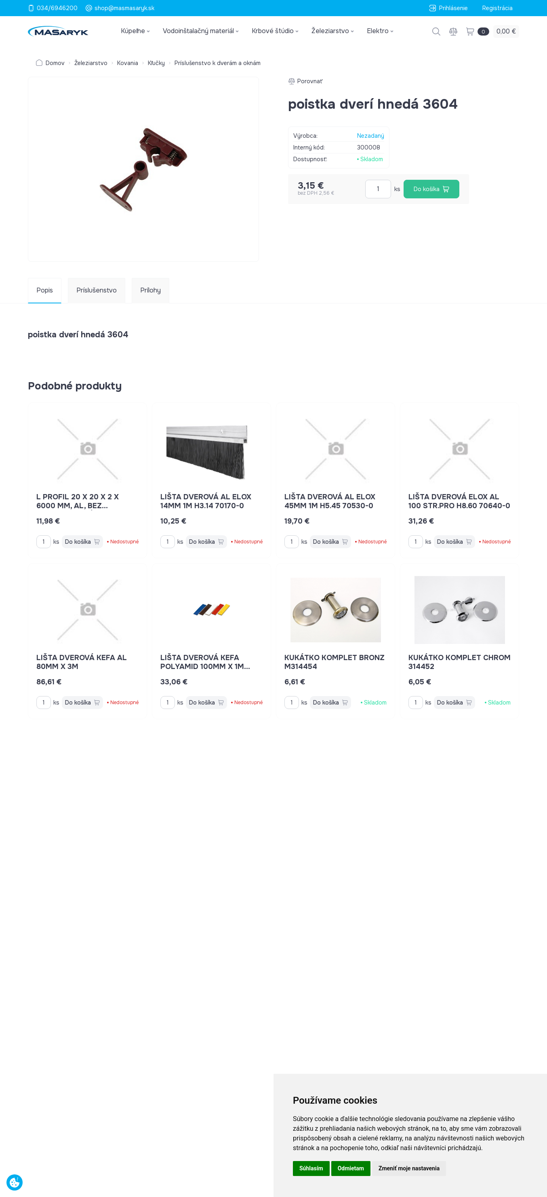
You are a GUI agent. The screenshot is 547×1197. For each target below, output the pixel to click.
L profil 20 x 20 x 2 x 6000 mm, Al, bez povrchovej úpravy (77, 505)
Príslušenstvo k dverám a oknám (218, 63)
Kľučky (156, 63)
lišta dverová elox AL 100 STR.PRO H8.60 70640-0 (459, 501)
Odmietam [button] (351, 1168)
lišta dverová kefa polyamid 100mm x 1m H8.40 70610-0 (205, 666)
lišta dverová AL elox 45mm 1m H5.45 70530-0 (329, 501)
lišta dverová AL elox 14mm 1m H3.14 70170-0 (205, 501)
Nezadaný (370, 135)
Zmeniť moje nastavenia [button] (409, 1168)
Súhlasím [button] (311, 1168)
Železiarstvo (90, 63)
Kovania (127, 63)
